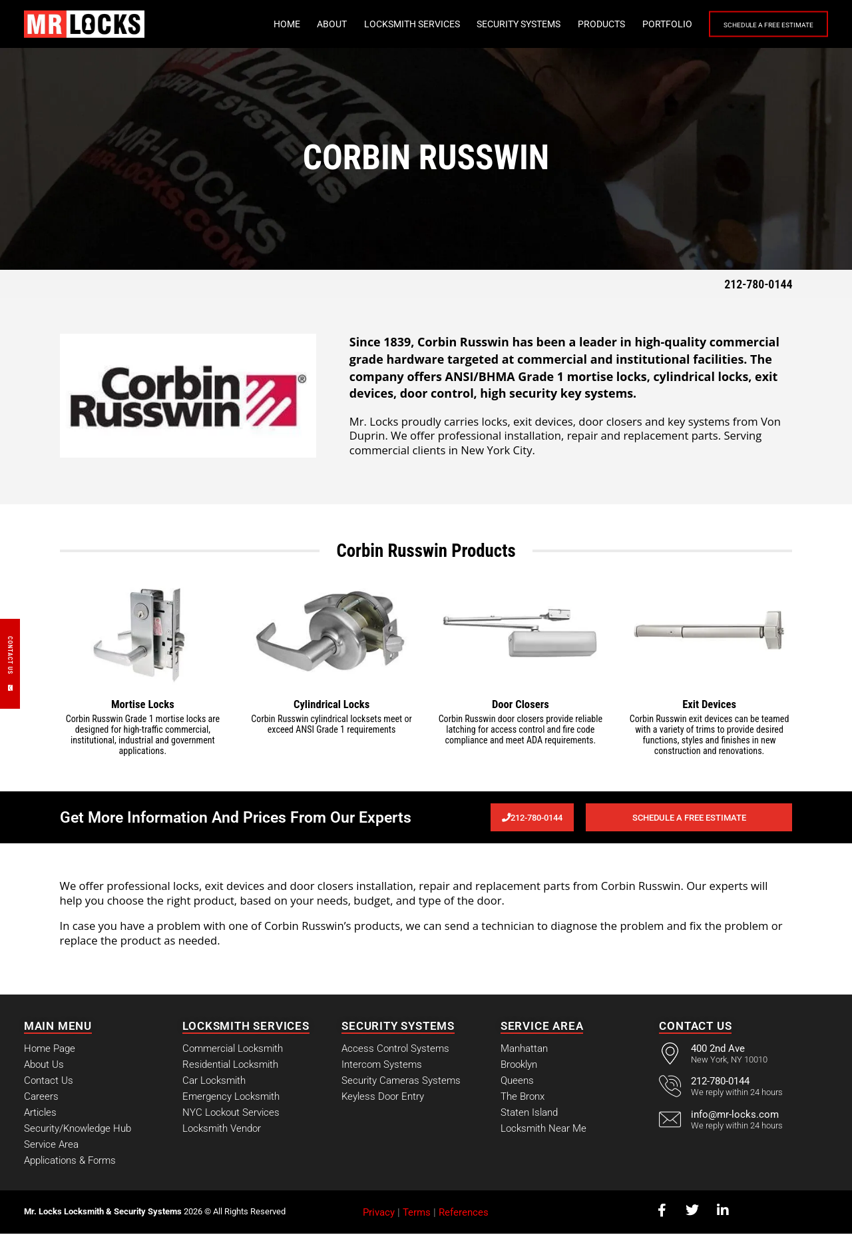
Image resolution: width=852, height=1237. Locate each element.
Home (254, 24)
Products (568, 24)
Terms (417, 1215)
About (299, 24)
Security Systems (486, 24)
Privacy (379, 1215)
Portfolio (635, 24)
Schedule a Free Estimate (752, 24)
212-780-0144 (758, 284)
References (464, 1215)
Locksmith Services (379, 24)
